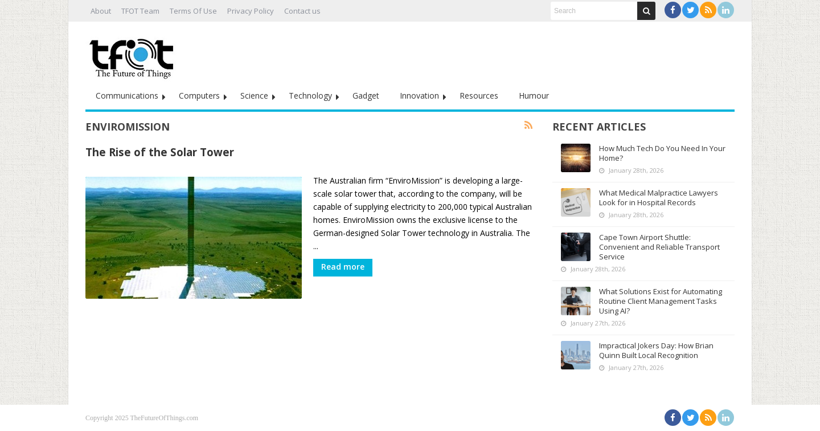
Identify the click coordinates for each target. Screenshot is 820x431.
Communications (127, 95)
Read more (342, 266)
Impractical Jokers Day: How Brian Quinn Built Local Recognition (656, 350)
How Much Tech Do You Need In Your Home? (662, 153)
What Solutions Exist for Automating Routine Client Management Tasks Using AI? (660, 301)
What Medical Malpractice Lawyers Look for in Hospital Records (658, 198)
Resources (479, 95)
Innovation (419, 95)
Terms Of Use (193, 11)
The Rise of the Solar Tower (159, 152)
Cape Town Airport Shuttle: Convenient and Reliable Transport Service (659, 247)
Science (254, 95)
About (101, 11)
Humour (534, 95)
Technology (310, 95)
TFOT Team (140, 11)
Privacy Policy (250, 11)
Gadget (365, 95)
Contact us (302, 11)
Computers (199, 95)
